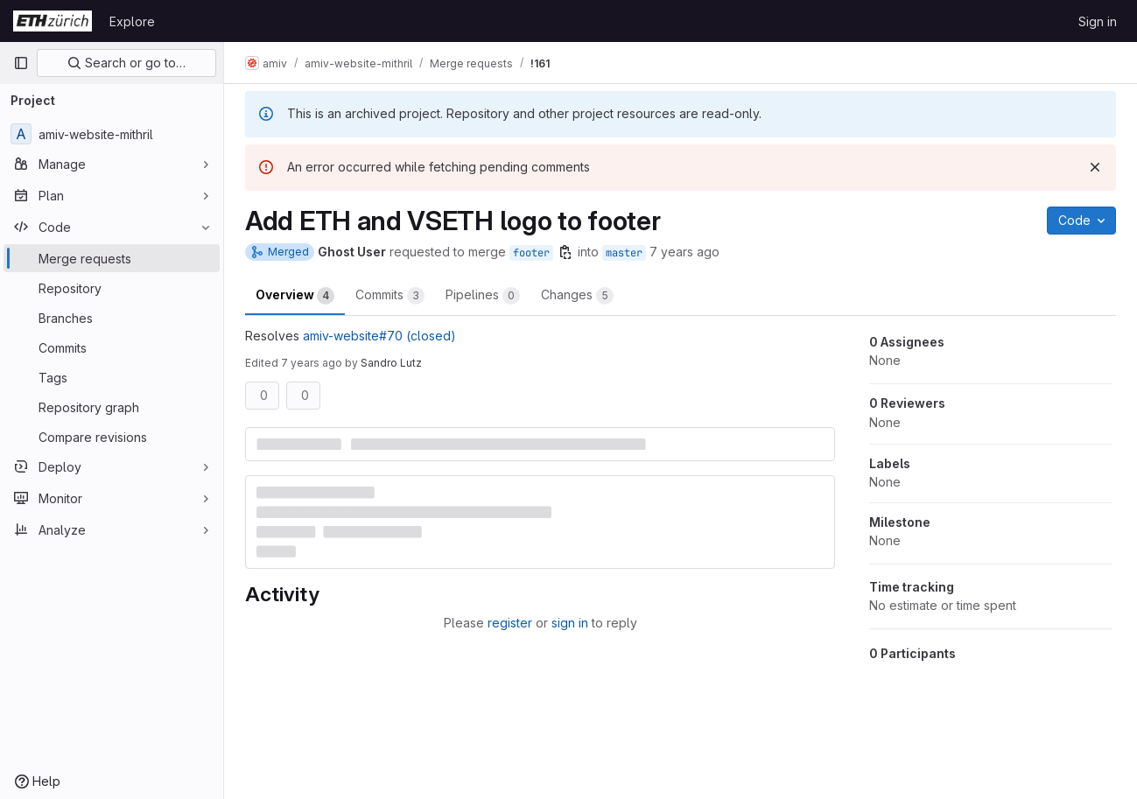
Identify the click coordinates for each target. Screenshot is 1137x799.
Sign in (1097, 21)
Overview (295, 296)
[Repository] (112, 288)
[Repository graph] (112, 407)
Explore (132, 21)
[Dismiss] (1094, 167)
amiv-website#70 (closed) (379, 335)
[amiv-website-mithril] (112, 134)
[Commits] (112, 347)
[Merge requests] (112, 258)
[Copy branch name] (565, 252)
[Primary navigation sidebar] (21, 63)
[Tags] (112, 377)
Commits (390, 296)
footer (531, 253)
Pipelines (483, 296)
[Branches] (112, 318)
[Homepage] (52, 21)
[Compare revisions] (112, 437)
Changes (577, 296)
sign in (569, 622)
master (624, 253)
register (510, 622)
